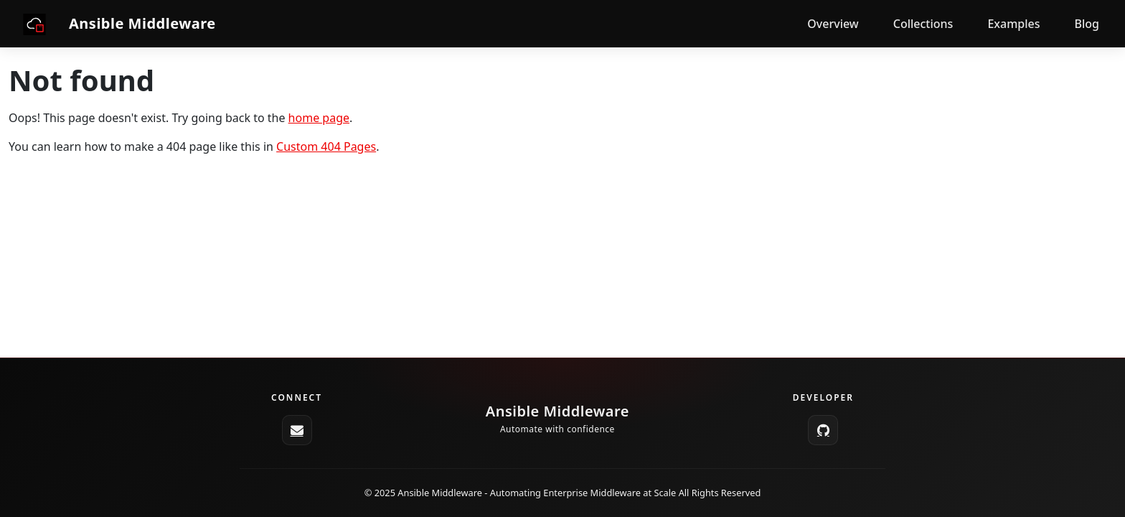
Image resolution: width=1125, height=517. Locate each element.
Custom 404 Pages (326, 146)
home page (318, 118)
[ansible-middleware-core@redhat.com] (297, 430)
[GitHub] (823, 430)
